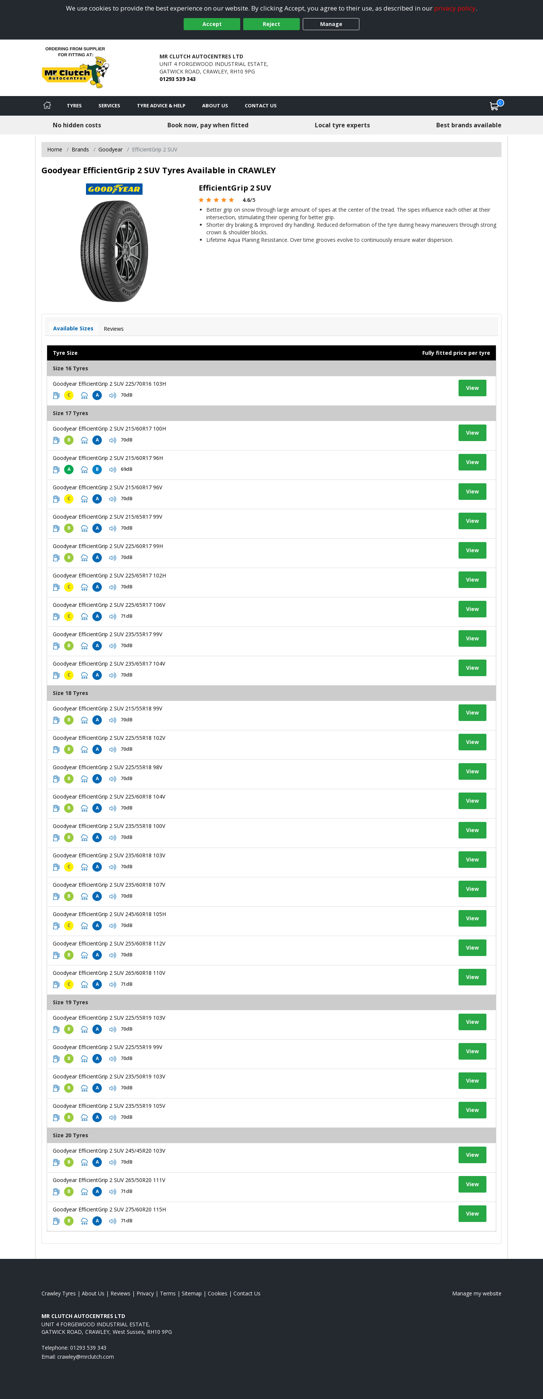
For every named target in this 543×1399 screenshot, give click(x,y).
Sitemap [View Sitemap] (192, 1293)
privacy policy (455, 8)
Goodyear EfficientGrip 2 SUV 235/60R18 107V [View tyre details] (109, 884)
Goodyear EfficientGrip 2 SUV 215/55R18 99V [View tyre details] (107, 708)
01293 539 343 (178, 78)
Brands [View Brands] (80, 149)
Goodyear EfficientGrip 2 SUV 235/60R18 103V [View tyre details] (109, 855)
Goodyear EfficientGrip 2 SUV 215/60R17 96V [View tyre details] (107, 487)
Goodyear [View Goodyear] (110, 149)
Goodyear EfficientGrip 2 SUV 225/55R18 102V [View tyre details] (109, 737)
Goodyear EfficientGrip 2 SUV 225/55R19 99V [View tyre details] (107, 1047)
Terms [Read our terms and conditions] (168, 1293)
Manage (331, 23)
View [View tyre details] (472, 387)
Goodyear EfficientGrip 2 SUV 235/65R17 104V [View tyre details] (109, 663)
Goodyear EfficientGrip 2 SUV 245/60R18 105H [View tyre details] (109, 914)
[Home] (47, 106)
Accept (212, 23)
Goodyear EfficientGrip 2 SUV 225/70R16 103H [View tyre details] (109, 383)
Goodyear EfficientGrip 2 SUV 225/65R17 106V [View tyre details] (109, 604)
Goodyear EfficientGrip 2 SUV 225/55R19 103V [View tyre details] (109, 1017)
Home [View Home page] (54, 149)
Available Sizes (73, 328)
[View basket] (494, 106)
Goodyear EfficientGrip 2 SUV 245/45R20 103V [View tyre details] (109, 1150)
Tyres (74, 105)
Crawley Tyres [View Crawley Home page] (58, 1293)
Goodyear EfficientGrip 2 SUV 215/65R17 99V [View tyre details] (107, 516)
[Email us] (85, 1356)
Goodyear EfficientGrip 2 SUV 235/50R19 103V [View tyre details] (109, 1076)
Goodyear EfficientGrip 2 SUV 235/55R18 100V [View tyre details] (109, 825)
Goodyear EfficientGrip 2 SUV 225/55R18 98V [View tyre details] (107, 767)
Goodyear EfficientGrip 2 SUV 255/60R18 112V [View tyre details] (109, 943)
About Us (215, 105)
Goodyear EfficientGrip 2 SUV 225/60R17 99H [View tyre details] (108, 546)
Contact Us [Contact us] (261, 105)
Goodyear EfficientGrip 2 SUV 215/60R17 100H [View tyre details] (109, 428)
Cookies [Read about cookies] (217, 1293)
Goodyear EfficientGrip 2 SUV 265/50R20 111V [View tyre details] (109, 1180)
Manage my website (477, 1293)
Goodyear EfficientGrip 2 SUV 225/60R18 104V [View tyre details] (109, 796)
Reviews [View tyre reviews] (114, 328)
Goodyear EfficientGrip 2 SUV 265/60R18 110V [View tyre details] (109, 972)
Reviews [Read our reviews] (120, 1293)
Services (109, 105)
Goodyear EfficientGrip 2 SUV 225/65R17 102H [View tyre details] (109, 575)
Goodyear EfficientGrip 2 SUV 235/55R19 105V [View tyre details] (109, 1105)
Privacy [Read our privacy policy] (145, 1293)
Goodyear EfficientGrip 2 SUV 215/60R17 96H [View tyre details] (108, 457)
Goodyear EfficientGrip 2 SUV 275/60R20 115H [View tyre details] (109, 1209)
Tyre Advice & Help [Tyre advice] (161, 105)
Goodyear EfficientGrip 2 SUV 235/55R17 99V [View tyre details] (107, 634)
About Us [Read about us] (93, 1293)
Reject (271, 23)
